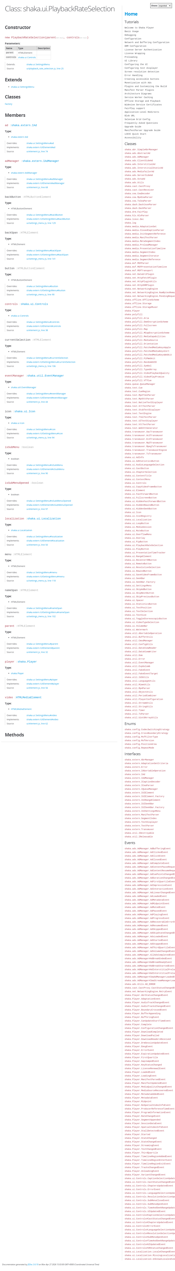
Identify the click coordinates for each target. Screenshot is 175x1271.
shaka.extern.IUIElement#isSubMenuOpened (50, 504)
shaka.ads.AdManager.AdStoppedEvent (146, 943)
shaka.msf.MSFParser (137, 263)
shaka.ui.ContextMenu (137, 479)
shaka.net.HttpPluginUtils (141, 281)
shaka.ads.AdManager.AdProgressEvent (147, 918)
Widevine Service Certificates (143, 104)
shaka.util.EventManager (45, 376)
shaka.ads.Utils (134, 182)
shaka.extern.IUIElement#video (42, 719)
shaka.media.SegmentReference (142, 259)
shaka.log (130, 222)
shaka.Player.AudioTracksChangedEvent (148, 1006)
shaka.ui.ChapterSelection (141, 472)
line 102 (52, 616)
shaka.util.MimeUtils (137, 684)
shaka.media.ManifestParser (141, 237)
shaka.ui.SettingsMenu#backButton (45, 214)
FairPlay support (135, 108)
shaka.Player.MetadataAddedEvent (144, 1094)
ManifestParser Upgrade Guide (142, 130)
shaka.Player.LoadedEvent (140, 1072)
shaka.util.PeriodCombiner (141, 695)
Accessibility (133, 137)
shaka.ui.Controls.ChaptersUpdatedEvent (149, 1185)
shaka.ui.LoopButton (137, 523)
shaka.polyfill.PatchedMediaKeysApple (148, 347)
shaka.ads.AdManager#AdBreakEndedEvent (148, 958)
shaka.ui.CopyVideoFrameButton (143, 486)
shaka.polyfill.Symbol (138, 365)
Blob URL (130, 115)
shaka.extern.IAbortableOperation (145, 770)
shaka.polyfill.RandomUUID (141, 362)
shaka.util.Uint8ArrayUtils (141, 717)
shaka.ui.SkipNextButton (139, 593)
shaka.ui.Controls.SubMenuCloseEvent (147, 1200)
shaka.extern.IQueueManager (141, 789)
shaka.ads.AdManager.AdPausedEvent (146, 910)
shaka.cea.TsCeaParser (138, 200)
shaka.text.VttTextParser (140, 424)
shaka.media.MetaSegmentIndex (142, 241)
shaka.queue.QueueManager (140, 384)
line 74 (44, 151)
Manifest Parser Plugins (139, 90)
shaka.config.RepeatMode (139, 747)
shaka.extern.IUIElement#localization (45, 540)
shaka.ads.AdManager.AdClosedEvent (146, 859)
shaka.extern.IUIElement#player (43, 683)
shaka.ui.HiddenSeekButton (141, 508)
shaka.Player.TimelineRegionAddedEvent (148, 1156)
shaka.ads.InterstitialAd (140, 164)
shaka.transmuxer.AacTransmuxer (144, 431)
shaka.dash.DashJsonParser (141, 204)
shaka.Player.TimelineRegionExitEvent (148, 1163)
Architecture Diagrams (138, 93)
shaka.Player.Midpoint (138, 1101)
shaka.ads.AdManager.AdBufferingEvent (148, 848)
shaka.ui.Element (135, 490)
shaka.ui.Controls (27, 57)
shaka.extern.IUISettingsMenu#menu (45, 576)
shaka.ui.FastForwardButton (141, 494)
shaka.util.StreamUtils (139, 702)
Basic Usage (132, 31)
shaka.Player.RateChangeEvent (142, 1116)
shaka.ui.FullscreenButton (141, 497)
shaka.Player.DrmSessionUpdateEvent (146, 1042)
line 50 (44, 544)
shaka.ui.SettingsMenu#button (42, 286)
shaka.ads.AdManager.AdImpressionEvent (148, 885)
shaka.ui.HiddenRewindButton (142, 505)
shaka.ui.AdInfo (134, 457)
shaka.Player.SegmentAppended (142, 1119)
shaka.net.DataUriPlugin (139, 274)
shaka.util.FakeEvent (137, 669)
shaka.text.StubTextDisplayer (142, 409)
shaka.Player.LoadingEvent (141, 1075)
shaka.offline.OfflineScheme (142, 299)
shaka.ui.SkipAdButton (138, 589)
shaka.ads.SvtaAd (135, 178)
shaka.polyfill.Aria (137, 318)
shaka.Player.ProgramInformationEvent (148, 1112)
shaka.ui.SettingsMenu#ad (40, 143)
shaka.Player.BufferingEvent (142, 1017)
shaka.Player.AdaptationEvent (142, 998)
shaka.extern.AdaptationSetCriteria (146, 763)
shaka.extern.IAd (24, 125)
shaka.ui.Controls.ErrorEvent (142, 1189)
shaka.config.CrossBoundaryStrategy (146, 733)
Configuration (133, 38)
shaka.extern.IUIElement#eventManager (47, 397)
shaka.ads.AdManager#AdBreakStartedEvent (150, 965)
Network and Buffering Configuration (147, 42)
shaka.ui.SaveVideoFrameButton (143, 574)
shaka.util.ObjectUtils (139, 691)
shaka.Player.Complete (138, 1024)
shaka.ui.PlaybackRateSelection (144, 545)
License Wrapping (135, 53)
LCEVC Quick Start (135, 134)
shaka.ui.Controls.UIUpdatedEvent (145, 1211)
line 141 (52, 258)
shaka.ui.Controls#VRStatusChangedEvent (149, 1248)
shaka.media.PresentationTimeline (145, 248)
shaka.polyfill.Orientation (141, 343)
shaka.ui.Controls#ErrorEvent (142, 1226)
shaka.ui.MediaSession (138, 527)
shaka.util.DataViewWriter (141, 651)
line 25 (60, 68)
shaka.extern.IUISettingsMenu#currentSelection (51, 362)
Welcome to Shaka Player (139, 27)
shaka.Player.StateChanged (141, 1138)
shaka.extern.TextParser (139, 825)
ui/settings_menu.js (36, 223)
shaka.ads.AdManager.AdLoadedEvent (146, 896)
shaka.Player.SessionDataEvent (143, 1123)
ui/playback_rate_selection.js (41, 68)
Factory (8, 103)
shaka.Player (27, 662)
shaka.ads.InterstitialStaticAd (144, 167)
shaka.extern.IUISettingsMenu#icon (45, 433)
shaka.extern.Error (136, 767)
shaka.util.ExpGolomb (137, 666)
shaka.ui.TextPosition (138, 607)
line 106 (52, 366)
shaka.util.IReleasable (139, 836)
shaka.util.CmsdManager (139, 640)
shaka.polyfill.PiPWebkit (140, 358)
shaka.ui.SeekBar (135, 578)
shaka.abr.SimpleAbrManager (141, 149)
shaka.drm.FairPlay (136, 211)
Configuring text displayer (141, 68)
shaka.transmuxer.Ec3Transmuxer (144, 439)
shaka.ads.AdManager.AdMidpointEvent (147, 903)
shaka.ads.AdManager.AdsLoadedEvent (146, 936)
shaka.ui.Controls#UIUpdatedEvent (145, 1244)
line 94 (51, 437)
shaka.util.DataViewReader (141, 647)
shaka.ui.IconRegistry (138, 516)
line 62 (44, 723)
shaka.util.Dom (134, 655)
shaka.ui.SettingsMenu (38, 64)
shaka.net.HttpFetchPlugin (141, 277)
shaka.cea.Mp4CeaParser (139, 197)
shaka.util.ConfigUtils (139, 644)
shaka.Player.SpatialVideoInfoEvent (146, 1127)
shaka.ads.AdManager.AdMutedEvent (145, 907)
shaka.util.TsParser (137, 713)
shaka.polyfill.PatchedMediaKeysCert (147, 351)
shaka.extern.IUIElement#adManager (45, 183)
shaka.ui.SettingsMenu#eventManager (46, 393)
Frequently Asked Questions (141, 123)
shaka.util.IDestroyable (139, 833)
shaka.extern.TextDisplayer (141, 822)
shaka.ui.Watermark (136, 629)
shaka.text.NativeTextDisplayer (144, 402)
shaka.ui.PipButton (136, 541)
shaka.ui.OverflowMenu (138, 534)
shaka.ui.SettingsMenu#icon (41, 429)
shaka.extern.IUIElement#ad (41, 147)
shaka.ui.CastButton (137, 468)
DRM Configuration (135, 46)
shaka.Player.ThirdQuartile (141, 1152)
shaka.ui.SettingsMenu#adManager (45, 179)
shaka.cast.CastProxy (137, 186)
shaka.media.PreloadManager (141, 244)
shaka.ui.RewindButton (138, 571)
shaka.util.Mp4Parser (137, 688)
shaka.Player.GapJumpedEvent (142, 1061)
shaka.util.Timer (135, 710)
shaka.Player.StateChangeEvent (143, 1141)
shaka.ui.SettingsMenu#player (42, 679)
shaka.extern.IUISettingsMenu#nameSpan (48, 612)
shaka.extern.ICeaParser (139, 785)
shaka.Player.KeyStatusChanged (143, 1064)
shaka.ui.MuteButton (137, 530)
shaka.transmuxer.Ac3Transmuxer (144, 435)
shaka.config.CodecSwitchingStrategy (147, 729)
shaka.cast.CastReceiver (139, 189)
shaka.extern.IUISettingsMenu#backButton (48, 218)
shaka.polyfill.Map (136, 329)
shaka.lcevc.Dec (134, 219)
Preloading (131, 57)
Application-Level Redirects (142, 112)
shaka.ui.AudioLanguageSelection (144, 464)
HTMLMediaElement (29, 697)
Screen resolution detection (142, 71)
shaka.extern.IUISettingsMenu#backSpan (47, 254)
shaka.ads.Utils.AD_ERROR (140, 984)
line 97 (44, 509)
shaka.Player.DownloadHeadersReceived (148, 1039)
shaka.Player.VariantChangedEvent (145, 1174)
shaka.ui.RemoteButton (138, 563)
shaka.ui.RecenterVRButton (141, 560)
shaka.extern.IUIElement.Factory (144, 796)
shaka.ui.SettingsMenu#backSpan (44, 250)
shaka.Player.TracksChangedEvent (144, 1167)
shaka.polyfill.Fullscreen (141, 325)
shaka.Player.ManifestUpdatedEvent (146, 1083)
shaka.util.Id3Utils (137, 677)
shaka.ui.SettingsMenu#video (42, 715)
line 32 (44, 652)
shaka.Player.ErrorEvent (139, 1050)
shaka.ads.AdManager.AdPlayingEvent (146, 914)
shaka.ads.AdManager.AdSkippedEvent (146, 929)
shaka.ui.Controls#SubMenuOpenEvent (146, 1237)
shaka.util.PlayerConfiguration (144, 699)
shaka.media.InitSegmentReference (145, 233)
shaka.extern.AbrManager (139, 759)
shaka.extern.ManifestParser (142, 814)
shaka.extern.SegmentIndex (141, 818)
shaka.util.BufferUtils (139, 637)
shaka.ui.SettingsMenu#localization (45, 536)
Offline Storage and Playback (142, 101)
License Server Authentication (143, 49)
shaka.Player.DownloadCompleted (144, 1031)
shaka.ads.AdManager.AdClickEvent (145, 855)
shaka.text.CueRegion (137, 391)
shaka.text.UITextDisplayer (141, 420)
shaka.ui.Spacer (134, 600)
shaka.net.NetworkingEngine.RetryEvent (148, 991)
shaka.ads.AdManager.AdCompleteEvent (147, 863)
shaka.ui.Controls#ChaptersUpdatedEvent (149, 1222)
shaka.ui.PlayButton (137, 549)
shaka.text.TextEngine (138, 413)
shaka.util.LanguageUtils (140, 680)
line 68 (44, 187)
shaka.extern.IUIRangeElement (142, 800)
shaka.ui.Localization (44, 519)
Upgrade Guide (133, 126)
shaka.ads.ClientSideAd (139, 160)
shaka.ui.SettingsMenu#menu (42, 572)
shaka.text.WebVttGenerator (141, 428)
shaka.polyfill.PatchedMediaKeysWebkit (148, 354)
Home (131, 14)
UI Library (131, 60)
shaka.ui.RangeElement (138, 556)
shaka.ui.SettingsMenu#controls (43, 321)
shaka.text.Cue (134, 387)
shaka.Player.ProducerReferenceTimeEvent (150, 1108)
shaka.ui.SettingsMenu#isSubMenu (45, 465)
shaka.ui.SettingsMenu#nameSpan (44, 608)
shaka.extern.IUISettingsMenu (142, 811)
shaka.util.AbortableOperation (143, 633)
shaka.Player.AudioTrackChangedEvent (147, 1002)
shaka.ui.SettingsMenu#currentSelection (47, 357)
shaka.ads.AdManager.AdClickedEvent (146, 852)
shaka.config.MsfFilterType (141, 736)
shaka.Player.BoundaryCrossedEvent (146, 1009)
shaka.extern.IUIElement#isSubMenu (45, 469)
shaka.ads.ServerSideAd (139, 175)
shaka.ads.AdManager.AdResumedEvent (146, 925)
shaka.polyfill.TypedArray (141, 369)
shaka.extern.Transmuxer (139, 829)
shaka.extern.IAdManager (40, 161)
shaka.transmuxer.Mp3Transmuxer (144, 442)
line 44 (44, 401)
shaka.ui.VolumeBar (136, 626)
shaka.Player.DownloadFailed (142, 1035)
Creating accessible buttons (142, 79)
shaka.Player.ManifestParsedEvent (145, 1079)
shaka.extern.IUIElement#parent (43, 647)
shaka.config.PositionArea (141, 744)
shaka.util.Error (135, 658)
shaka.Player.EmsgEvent (139, 1046)
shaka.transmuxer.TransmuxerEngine (146, 450)
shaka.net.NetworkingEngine (141, 288)
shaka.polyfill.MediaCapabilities (145, 336)
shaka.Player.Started (137, 1134)
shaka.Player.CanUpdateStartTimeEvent (148, 1020)
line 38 (44, 330)
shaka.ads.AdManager (137, 156)
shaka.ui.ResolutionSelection (142, 567)
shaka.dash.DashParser (138, 208)
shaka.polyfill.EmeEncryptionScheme (146, 321)
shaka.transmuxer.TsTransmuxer (143, 453)
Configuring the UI (136, 64)
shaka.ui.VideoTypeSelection (142, 622)
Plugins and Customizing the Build (146, 86)
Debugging (130, 35)
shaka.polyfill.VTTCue (138, 380)
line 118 (52, 580)
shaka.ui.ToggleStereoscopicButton (146, 618)
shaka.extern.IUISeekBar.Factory (144, 807)
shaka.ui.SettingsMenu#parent (42, 643)
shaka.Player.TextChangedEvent (143, 1149)
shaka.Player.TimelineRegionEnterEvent (148, 1160)
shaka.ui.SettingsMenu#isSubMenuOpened (49, 500)
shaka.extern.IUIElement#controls (44, 326)
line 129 (52, 223)
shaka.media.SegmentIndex (140, 252)
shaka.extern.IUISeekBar (139, 803)
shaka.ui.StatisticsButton (141, 604)
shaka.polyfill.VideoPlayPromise (144, 376)
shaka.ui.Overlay (135, 538)
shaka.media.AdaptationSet (141, 226)
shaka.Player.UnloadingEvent (142, 1171)
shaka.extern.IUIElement (139, 792)
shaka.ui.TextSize (135, 615)
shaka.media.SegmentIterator (142, 255)
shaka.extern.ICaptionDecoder (142, 781)
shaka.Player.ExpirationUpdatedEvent (147, 1053)
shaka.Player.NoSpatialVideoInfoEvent (148, 1105)
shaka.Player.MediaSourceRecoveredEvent (149, 1090)
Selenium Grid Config (137, 119)
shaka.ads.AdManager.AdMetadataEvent (147, 899)
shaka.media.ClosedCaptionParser (144, 230)
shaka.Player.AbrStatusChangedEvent (146, 995)
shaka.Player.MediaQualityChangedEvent (148, 1086)
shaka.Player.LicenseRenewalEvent (145, 1068)
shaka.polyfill (134, 314)
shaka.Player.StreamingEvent (142, 1145)
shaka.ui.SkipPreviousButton (142, 596)
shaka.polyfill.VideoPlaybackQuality (147, 373)
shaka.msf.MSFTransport (139, 270)
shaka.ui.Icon (24, 411)
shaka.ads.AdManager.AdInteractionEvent (149, 888)
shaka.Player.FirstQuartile (141, 1057)
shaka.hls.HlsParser (137, 215)
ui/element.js (33, 151)
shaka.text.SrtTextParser (140, 406)
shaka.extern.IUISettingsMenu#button (46, 290)
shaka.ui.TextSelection (139, 611)
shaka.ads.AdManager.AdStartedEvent (146, 940)
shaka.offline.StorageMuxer (141, 307)
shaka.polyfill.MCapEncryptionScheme (147, 332)
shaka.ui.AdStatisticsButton (142, 461)
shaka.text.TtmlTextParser (141, 417)
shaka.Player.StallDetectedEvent (144, 1130)
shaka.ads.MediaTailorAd (139, 171)
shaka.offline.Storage (138, 303)
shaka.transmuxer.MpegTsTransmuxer (146, 446)
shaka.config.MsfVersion (139, 740)
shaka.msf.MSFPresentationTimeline (146, 266)
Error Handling (134, 75)
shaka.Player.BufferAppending (142, 1013)
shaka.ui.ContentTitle (138, 475)
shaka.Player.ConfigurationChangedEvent (149, 1028)
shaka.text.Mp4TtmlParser (140, 395)
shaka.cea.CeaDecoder (137, 193)
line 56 (44, 687)
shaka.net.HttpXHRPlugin (139, 285)
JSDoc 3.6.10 (33, 1264)
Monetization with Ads (138, 82)
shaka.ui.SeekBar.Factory (140, 582)
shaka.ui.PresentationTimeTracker (145, 552)
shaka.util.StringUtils (139, 706)
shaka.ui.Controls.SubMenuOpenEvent (146, 1204)
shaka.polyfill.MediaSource (141, 340)
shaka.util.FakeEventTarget (141, 673)
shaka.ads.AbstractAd (137, 153)
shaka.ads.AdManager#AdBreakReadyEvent (148, 962)
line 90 (51, 294)
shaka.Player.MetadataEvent (141, 1097)
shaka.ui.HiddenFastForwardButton (145, 501)
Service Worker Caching (139, 97)
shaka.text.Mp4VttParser (139, 398)
